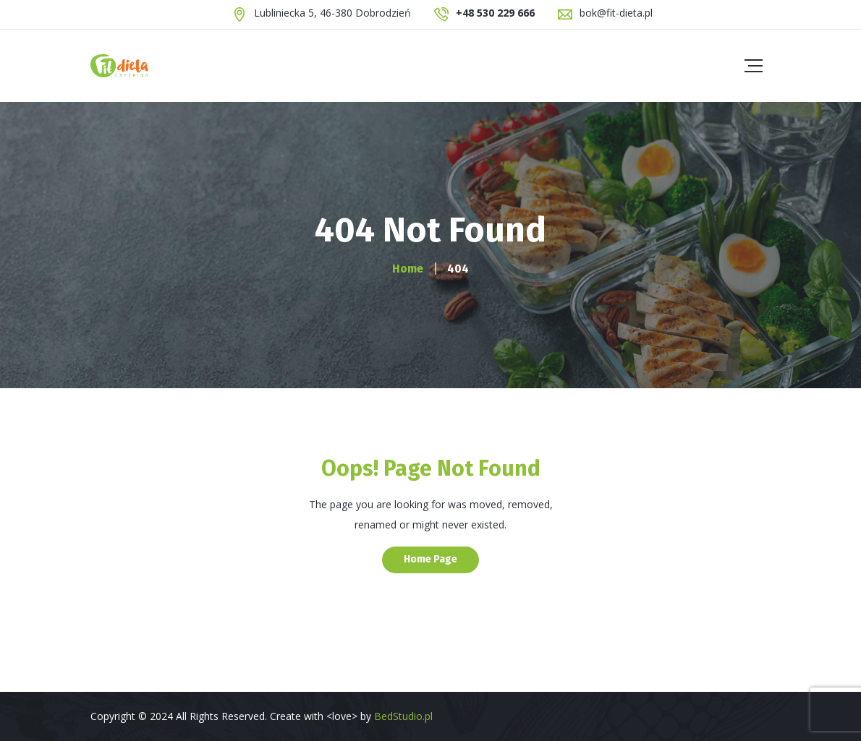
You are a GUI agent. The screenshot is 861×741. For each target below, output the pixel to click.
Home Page (430, 559)
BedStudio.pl (403, 716)
